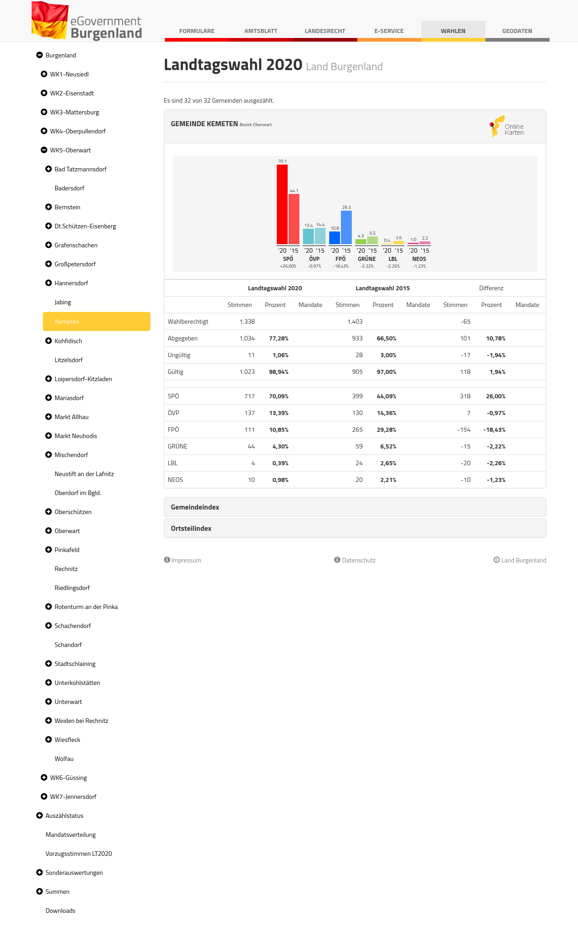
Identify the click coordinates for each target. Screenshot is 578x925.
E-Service (389, 30)
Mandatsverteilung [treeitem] (71, 834)
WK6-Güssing (68, 777)
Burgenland (61, 55)
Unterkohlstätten (77, 682)
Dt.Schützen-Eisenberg (85, 226)
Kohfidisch (68, 340)
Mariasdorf (69, 397)
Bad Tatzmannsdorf (81, 169)
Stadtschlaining (75, 663)
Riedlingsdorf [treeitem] (72, 587)
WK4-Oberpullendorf (78, 131)
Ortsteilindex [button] (191, 528)
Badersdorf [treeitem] (69, 188)
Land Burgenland (520, 560)
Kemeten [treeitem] (67, 321)
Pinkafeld (67, 549)
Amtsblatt (260, 30)
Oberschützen (73, 511)
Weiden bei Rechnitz (81, 720)
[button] (38, 55)
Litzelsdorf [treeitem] (69, 359)
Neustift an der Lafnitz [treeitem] (84, 473)
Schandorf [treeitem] (68, 644)
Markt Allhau (72, 416)
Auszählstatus (65, 815)
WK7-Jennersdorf (73, 796)
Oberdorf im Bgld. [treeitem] (78, 492)
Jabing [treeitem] (63, 302)
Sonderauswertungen (74, 872)
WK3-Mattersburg (74, 112)
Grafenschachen (76, 245)
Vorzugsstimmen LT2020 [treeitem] (79, 853)
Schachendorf (73, 625)
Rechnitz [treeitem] (66, 568)
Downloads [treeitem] (60, 910)
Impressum (183, 560)
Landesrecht (325, 30)
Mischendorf (71, 454)
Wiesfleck (67, 739)
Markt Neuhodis (76, 435)
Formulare (196, 30)
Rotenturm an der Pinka (86, 606)
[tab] (355, 507)
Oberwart (67, 530)
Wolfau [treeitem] (64, 758)
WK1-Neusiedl (69, 74)
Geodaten (517, 30)
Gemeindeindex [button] (195, 506)
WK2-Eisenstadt (72, 93)
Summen (58, 891)
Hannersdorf (71, 283)
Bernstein (67, 207)
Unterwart (68, 701)
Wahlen (453, 30)
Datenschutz (354, 560)
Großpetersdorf (75, 264)
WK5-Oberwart (70, 150)
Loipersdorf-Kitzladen (83, 378)
